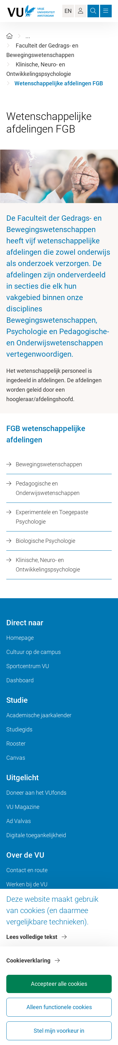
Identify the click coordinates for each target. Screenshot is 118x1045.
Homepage (20, 637)
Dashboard (20, 680)
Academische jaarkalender (38, 715)
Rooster (15, 743)
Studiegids (19, 729)
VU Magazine (22, 807)
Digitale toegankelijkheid (36, 835)
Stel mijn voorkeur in (59, 1030)
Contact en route (27, 870)
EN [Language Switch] (68, 11)
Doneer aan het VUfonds (36, 792)
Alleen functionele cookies (59, 1007)
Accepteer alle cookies (59, 983)
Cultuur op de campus (33, 652)
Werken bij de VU (27, 884)
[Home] (9, 36)
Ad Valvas (18, 821)
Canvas (15, 757)
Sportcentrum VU (27, 666)
